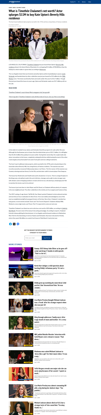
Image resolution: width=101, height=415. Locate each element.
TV (78, 2)
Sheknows (43, 69)
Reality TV (72, 2)
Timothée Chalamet (33, 64)
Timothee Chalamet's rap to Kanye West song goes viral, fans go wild (29, 92)
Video (89, 2)
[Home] (14, 2)
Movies (84, 2)
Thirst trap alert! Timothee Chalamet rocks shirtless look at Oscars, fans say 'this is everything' (37, 97)
